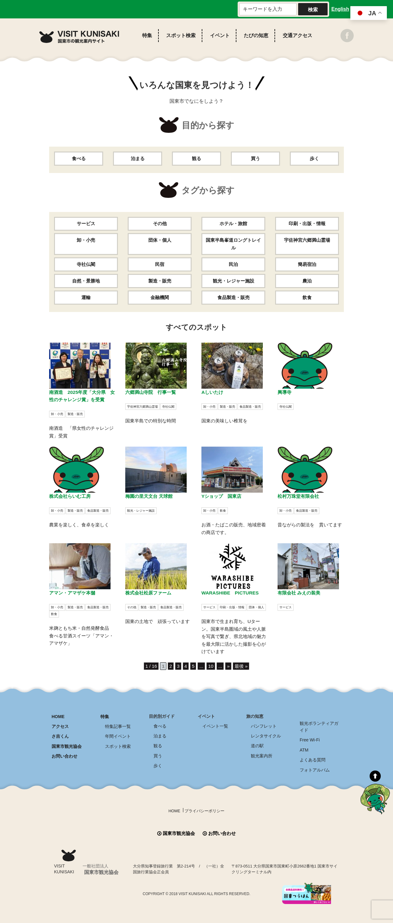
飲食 (307, 297)
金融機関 (159, 297)
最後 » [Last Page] (242, 665)
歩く (314, 158)
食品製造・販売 (233, 297)
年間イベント (118, 734)
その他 (159, 223)
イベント (220, 35)
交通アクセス (297, 35)
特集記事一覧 (118, 724)
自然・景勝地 (86, 280)
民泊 (233, 264)
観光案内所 (261, 753)
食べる (78, 158)
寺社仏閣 (86, 264)
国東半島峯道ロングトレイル (233, 244)
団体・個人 (159, 240)
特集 (147, 35)
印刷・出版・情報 (307, 223)
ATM (304, 747)
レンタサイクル (266, 734)
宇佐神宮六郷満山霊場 (307, 240)
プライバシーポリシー (205, 807)
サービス (86, 223)
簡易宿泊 (307, 264)
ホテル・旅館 (233, 223)
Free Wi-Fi (310, 738)
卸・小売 (86, 240)
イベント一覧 (215, 724)
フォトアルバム (315, 766)
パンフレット (264, 724)
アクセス (60, 724)
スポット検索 (181, 35)
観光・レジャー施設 (233, 280)
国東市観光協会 (67, 743)
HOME (58, 715)
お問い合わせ (64, 753)
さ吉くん (60, 734)
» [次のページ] (229, 665)
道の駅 (257, 743)
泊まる (137, 158)
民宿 (160, 264)
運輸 (86, 297)
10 (211, 665)
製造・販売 (159, 280)
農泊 (307, 280)
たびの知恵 (256, 35)
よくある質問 (312, 757)
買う (255, 158)
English (340, 9)
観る (196, 158)
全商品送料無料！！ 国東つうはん (357, 879)
